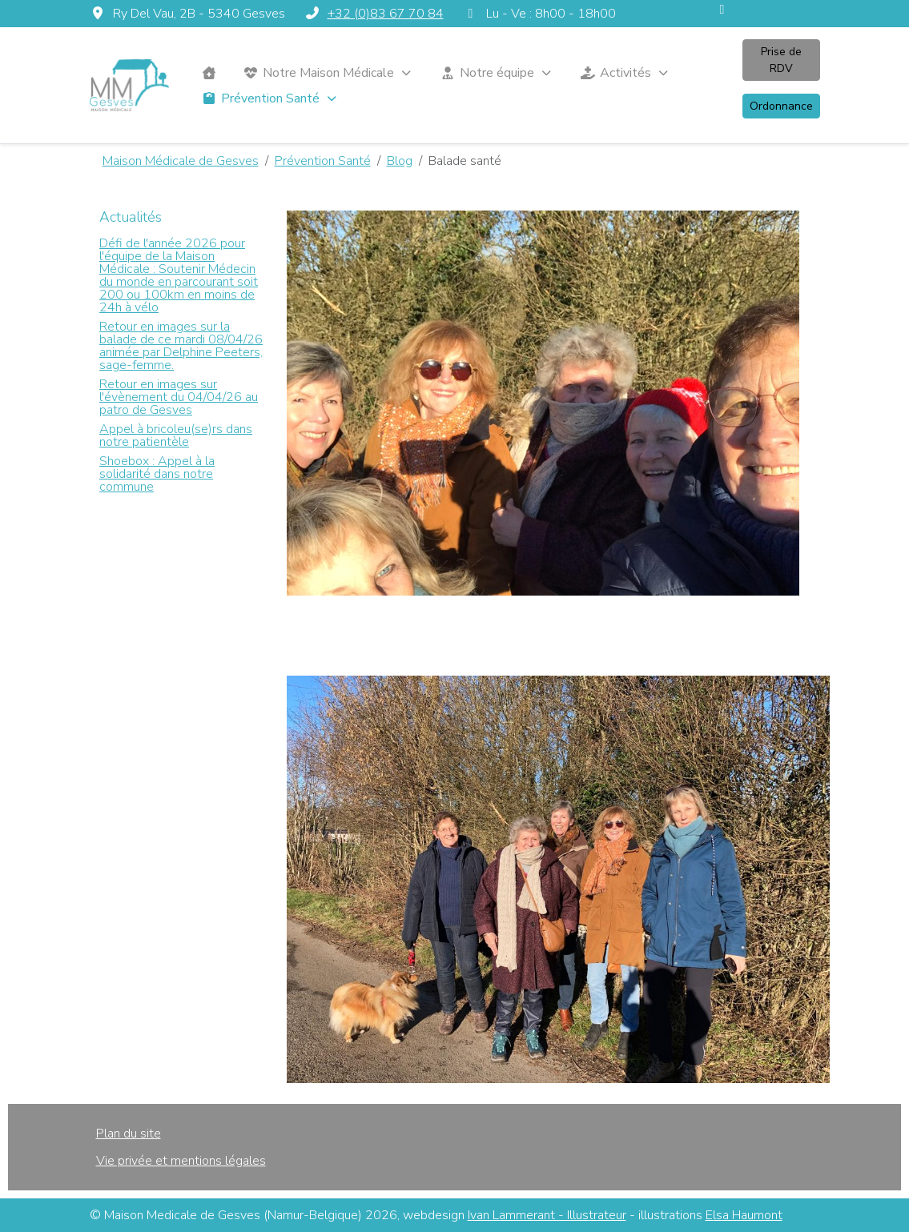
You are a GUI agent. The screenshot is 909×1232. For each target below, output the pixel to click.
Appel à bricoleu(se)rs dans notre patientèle (175, 435)
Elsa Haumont (744, 1215)
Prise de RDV (781, 60)
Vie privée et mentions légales (181, 1161)
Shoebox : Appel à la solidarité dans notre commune (157, 474)
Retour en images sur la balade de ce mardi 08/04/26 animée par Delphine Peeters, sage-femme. (181, 346)
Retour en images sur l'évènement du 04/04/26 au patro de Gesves (178, 397)
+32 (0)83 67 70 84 (386, 13)
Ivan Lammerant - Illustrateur (547, 1215)
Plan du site (128, 1133)
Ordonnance (781, 106)
